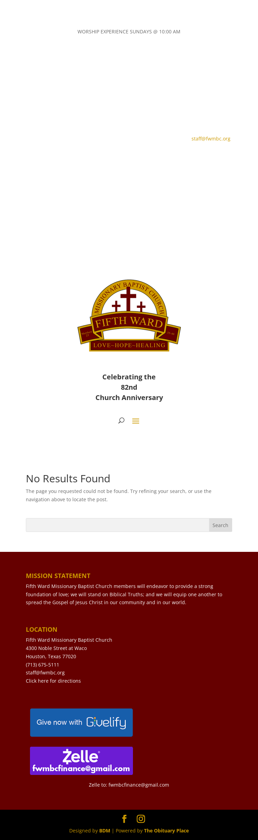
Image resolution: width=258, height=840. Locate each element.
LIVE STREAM (120, 158)
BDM (104, 830)
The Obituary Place (166, 830)
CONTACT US (54, 158)
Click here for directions (53, 681)
